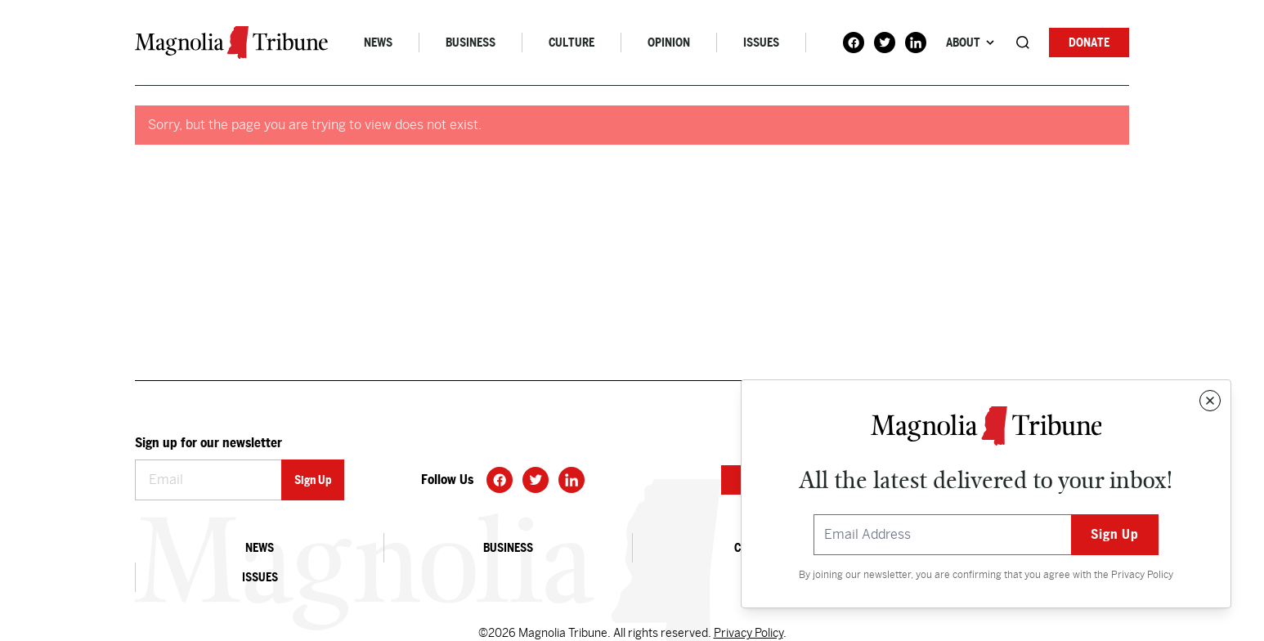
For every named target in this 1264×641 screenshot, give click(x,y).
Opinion (669, 42)
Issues (761, 42)
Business (470, 42)
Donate (1089, 42)
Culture (571, 42)
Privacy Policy (1142, 574)
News (378, 42)
